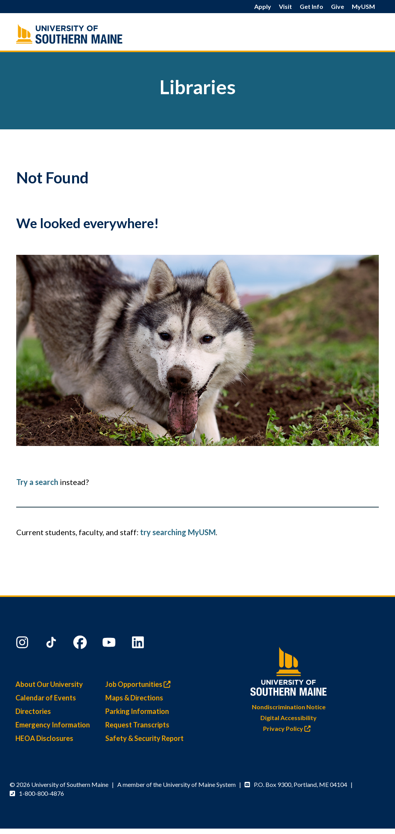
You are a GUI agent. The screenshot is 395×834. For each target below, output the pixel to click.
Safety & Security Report (144, 738)
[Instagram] (23, 644)
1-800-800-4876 (41, 793)
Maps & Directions (134, 697)
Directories (33, 711)
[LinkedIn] (139, 644)
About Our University (49, 684)
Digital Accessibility (288, 717)
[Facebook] (81, 644)
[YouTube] (110, 644)
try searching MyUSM (178, 532)
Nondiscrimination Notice (289, 706)
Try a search (37, 481)
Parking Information (137, 711)
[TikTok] (52, 644)
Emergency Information (52, 724)
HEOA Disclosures (44, 738)
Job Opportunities (139, 684)
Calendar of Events (45, 697)
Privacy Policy (288, 728)
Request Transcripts (137, 724)
